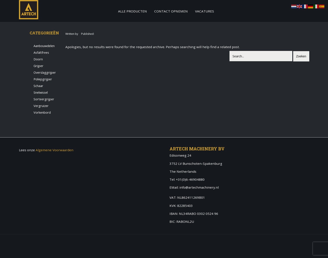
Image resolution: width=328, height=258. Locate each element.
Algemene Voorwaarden (54, 150)
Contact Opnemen (171, 11)
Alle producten (132, 11)
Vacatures (204, 11)
